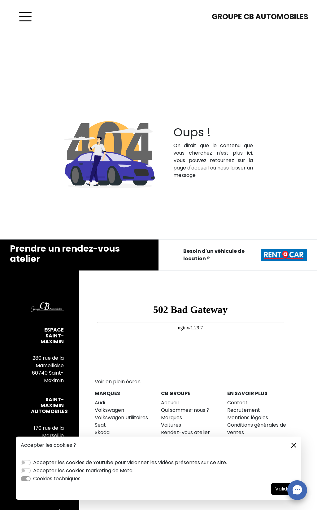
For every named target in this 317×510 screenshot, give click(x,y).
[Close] (294, 445)
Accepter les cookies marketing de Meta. (83, 470)
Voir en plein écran (118, 381)
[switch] (26, 462)
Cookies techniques (56, 478)
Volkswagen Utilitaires (121, 417)
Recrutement (243, 410)
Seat (100, 425)
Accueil (170, 402)
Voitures (171, 425)
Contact (237, 402)
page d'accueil (191, 167)
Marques (171, 417)
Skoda (102, 432)
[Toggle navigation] (25, 17)
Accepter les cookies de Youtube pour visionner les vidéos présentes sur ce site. (130, 462)
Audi (100, 402)
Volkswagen (109, 410)
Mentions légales (247, 417)
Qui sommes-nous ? (185, 410)
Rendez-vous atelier (185, 432)
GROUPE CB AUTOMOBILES (260, 16)
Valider (283, 488)
